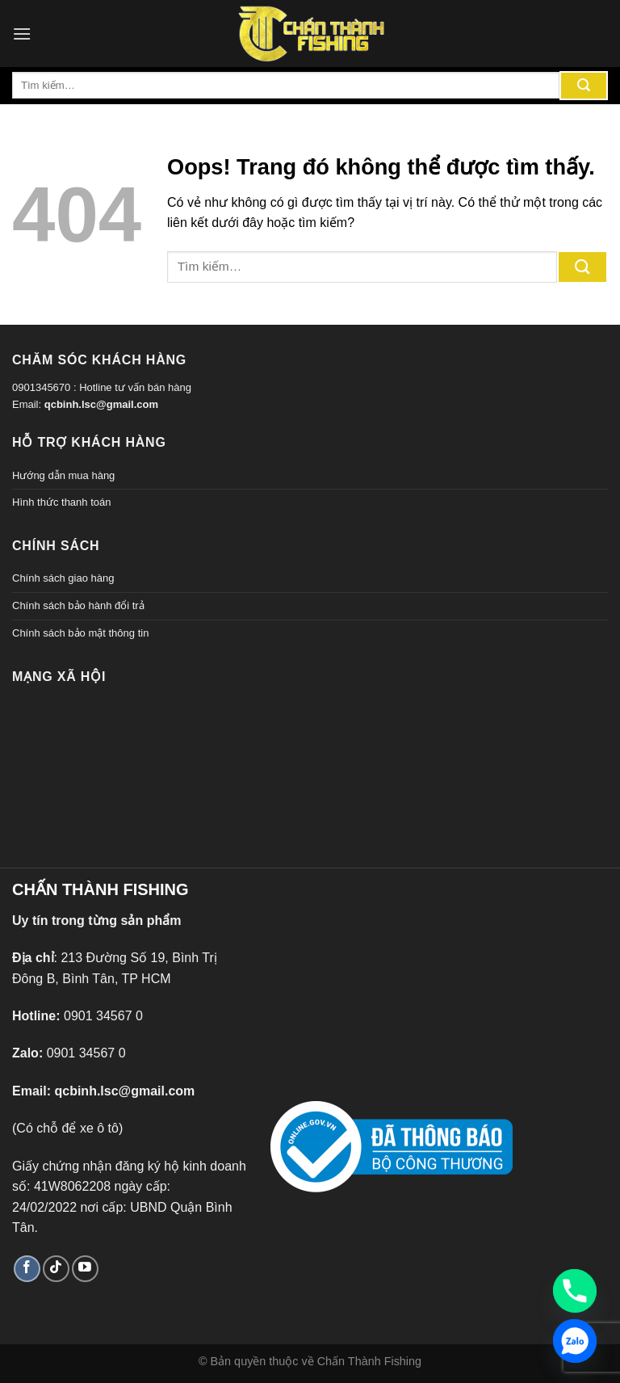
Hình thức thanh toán (61, 502)
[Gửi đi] (583, 85)
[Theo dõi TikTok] (56, 1268)
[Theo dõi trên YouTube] (85, 1268)
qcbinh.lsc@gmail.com (101, 404)
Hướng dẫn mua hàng (63, 475)
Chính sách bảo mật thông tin (80, 633)
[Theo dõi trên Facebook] (27, 1268)
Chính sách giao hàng (63, 578)
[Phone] (575, 1291)
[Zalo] (575, 1341)
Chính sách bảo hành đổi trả (78, 605)
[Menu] (21, 33)
